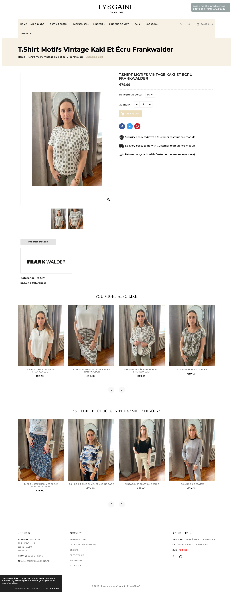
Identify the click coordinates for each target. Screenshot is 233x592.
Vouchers (75, 566)
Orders (74, 550)
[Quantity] (143, 104)
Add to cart (130, 114)
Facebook (122, 126)
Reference (28, 278)
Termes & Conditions (27, 588)
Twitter (130, 126)
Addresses (76, 560)
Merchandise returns (83, 545)
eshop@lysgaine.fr (38, 561)
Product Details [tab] (38, 241)
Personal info (78, 539)
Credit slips (77, 555)
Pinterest (137, 126)
